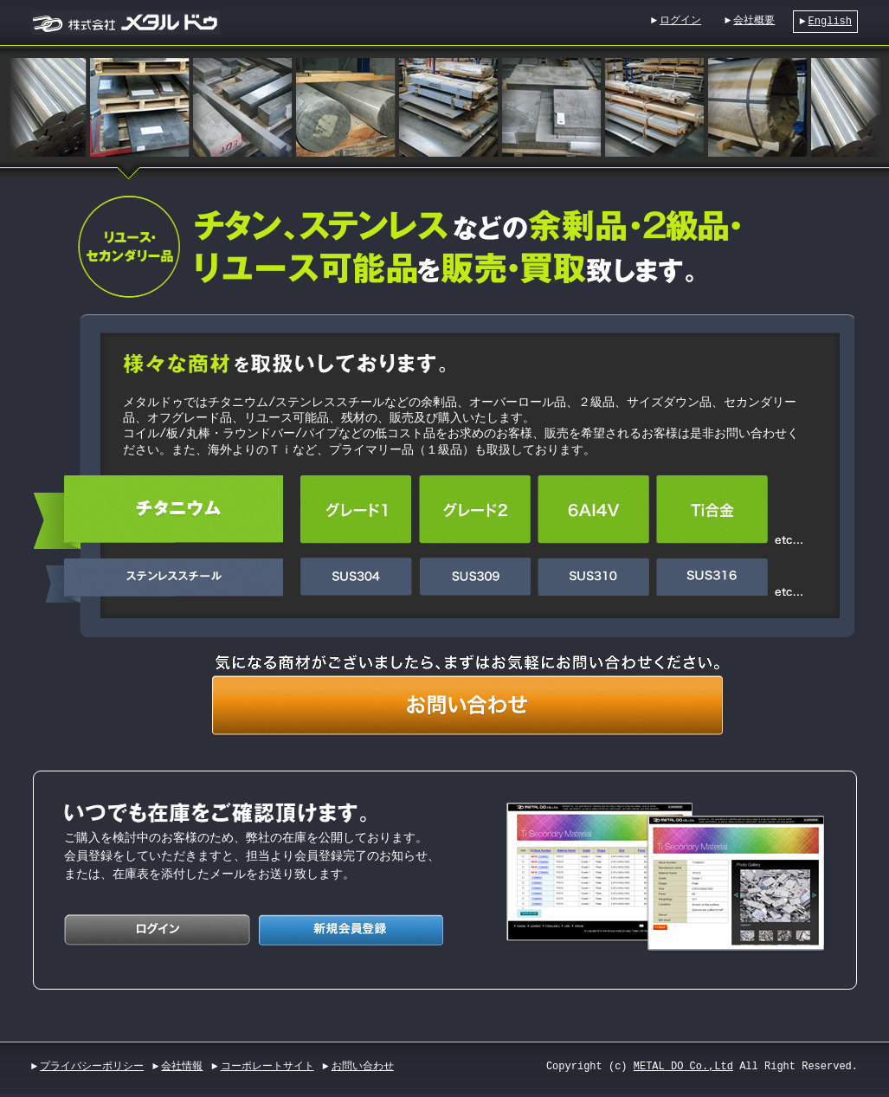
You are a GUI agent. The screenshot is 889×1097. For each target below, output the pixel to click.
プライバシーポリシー (92, 1059)
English (830, 21)
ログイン (680, 20)
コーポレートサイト (267, 1059)
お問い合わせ (363, 1059)
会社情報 (182, 1059)
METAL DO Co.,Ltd (683, 1059)
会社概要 (754, 20)
